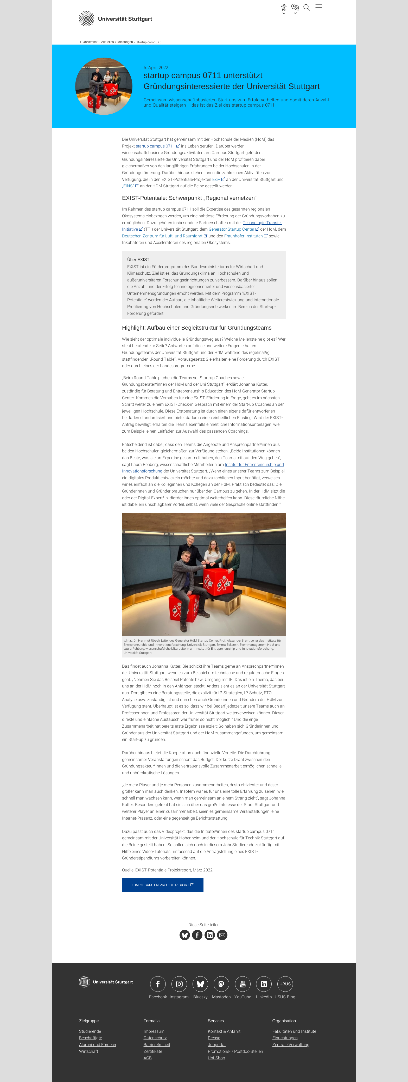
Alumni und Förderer (97, 1044)
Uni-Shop (216, 1057)
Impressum (154, 1031)
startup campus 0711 (155, 146)
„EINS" (128, 185)
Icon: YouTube (243, 984)
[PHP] (197, 935)
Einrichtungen (285, 1037)
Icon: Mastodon (221, 984)
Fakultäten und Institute (294, 1031)
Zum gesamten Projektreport (160, 885)
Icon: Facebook (158, 984)
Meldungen (125, 42)
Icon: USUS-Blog (285, 984)
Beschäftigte (90, 1037)
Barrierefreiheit (157, 1044)
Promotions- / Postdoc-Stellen (235, 1051)
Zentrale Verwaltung (290, 1044)
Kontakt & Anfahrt (224, 1031)
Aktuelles (107, 42)
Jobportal (217, 1044)
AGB (148, 1057)
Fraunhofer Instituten (243, 235)
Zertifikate (153, 1051)
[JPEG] (204, 574)
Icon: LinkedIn (264, 984)
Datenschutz (155, 1037)
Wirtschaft (88, 1051)
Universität (90, 42)
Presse (214, 1037)
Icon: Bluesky (200, 984)
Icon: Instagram (179, 984)
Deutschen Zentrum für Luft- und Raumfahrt (162, 235)
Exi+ (216, 179)
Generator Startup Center (231, 229)
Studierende (90, 1031)
